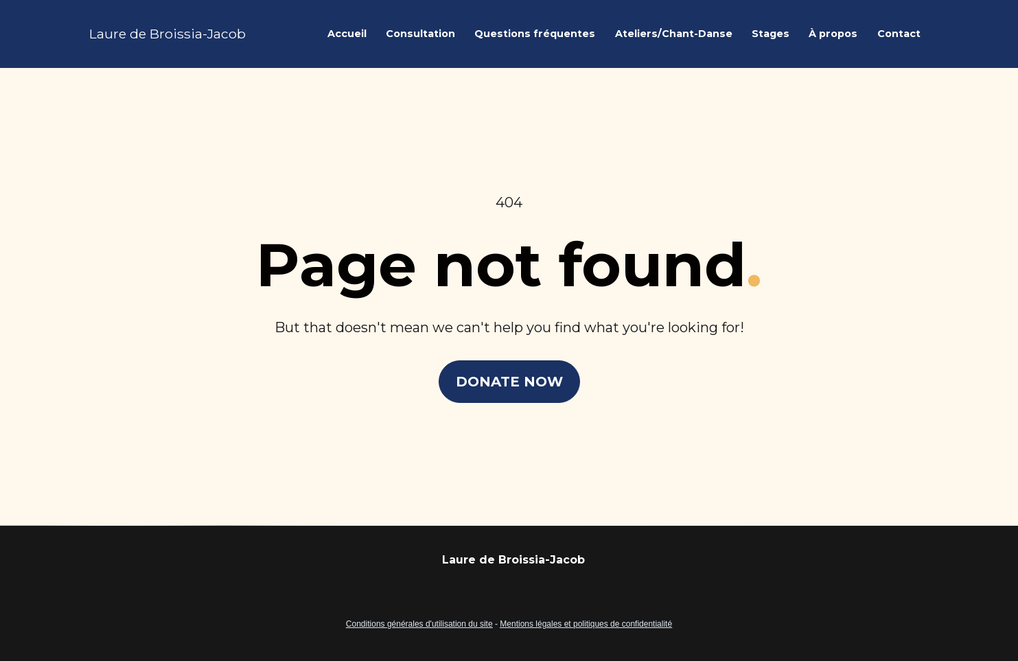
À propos (833, 33)
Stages (770, 33)
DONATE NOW (509, 370)
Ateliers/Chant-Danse (673, 33)
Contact (899, 33)
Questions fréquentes (534, 33)
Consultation (420, 33)
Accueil (347, 33)
